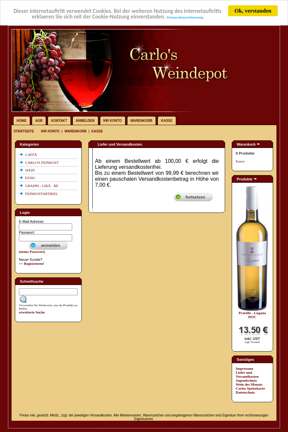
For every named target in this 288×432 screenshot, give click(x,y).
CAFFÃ (32, 155)
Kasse (166, 120)
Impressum (244, 368)
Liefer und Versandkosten (247, 374)
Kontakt (59, 120)
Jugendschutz (246, 380)
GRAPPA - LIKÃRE (42, 186)
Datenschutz (245, 392)
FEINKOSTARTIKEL (42, 194)
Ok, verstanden (252, 11)
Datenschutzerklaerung (185, 17)
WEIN (30, 170)
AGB (38, 120)
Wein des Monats (249, 384)
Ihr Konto (112, 120)
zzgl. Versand (252, 342)
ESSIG (30, 178)
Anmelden (85, 120)
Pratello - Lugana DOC (252, 315)
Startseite (24, 131)
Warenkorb (141, 120)
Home (21, 120)
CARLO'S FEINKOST (42, 163)
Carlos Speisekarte (250, 388)
